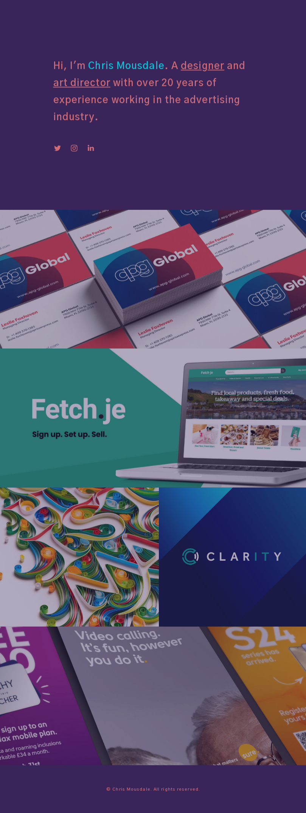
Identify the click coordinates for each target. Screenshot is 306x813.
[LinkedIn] (91, 149)
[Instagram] (74, 149)
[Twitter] (57, 149)
